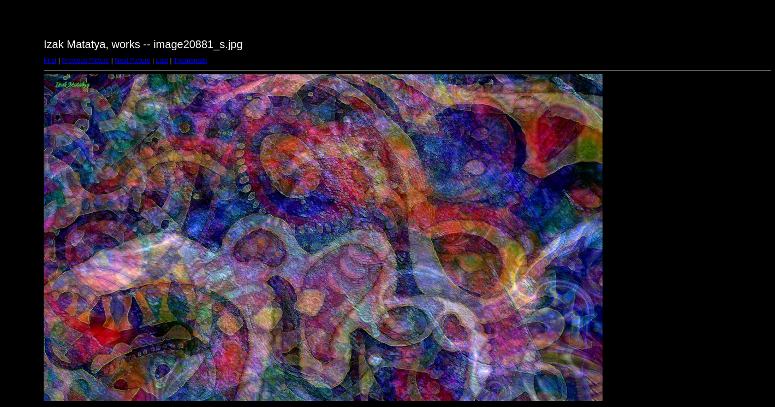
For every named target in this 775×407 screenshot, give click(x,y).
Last (162, 60)
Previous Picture (85, 60)
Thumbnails (190, 60)
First (50, 60)
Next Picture (132, 60)
